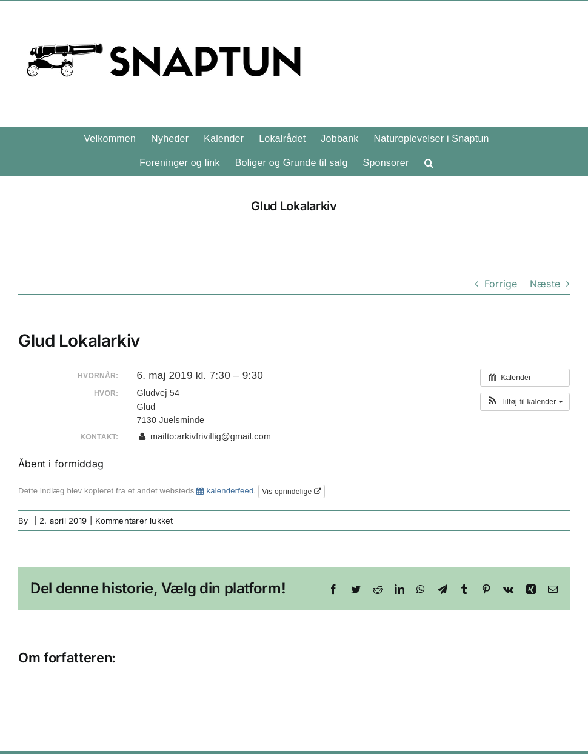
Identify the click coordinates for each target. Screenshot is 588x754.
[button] (428, 163)
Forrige (501, 284)
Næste (545, 284)
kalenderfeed (224, 490)
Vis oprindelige (291, 491)
